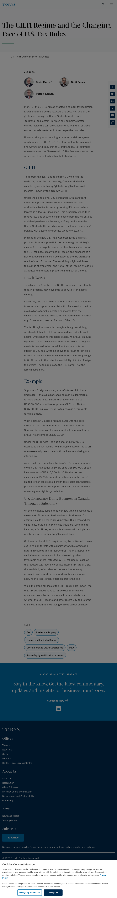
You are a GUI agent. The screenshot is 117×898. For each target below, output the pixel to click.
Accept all (53, 892)
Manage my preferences (29, 892)
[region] (58, 879)
